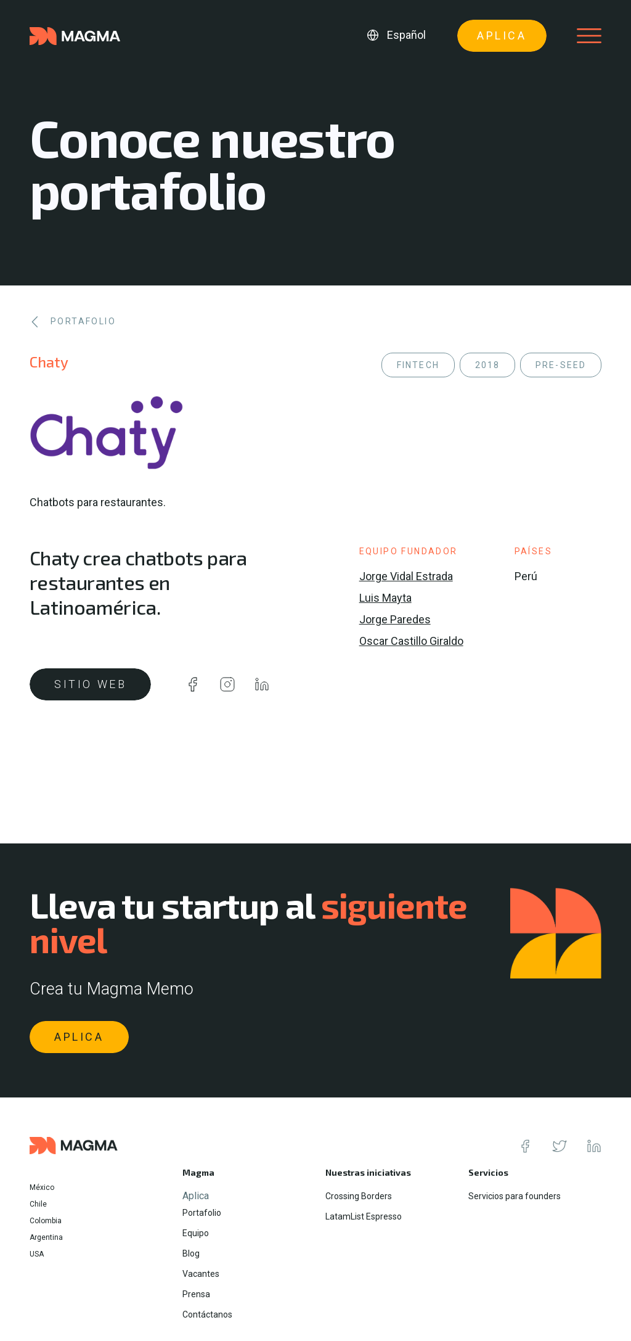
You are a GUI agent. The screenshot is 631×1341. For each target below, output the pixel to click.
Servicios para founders (514, 1196)
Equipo (195, 1233)
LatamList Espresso (363, 1216)
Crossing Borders (358, 1196)
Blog (191, 1253)
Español (406, 34)
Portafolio (201, 1213)
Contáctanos (207, 1314)
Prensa (196, 1294)
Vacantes (200, 1274)
